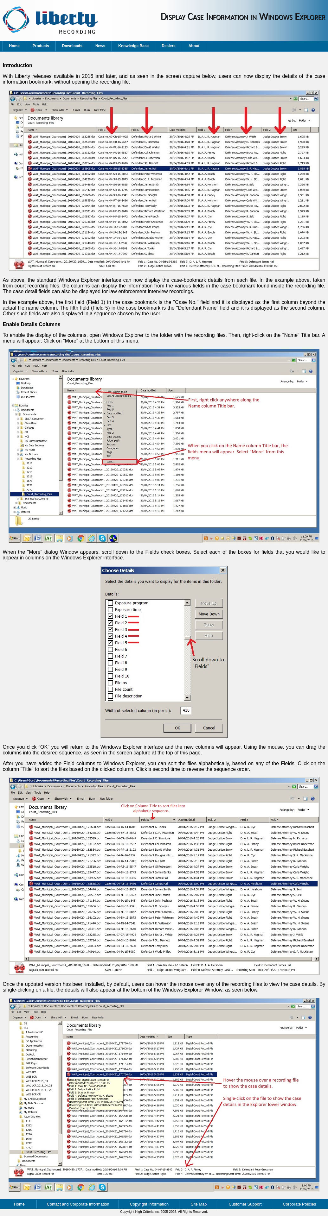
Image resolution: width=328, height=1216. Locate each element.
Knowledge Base (133, 46)
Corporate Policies (299, 1204)
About (194, 46)
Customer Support (245, 1204)
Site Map (199, 1204)
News (100, 46)
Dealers (168, 46)
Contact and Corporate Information (78, 1204)
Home (14, 46)
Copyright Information (149, 1204)
